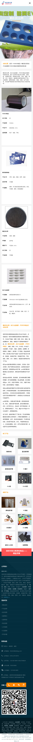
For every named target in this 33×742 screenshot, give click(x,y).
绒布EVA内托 (9, 545)
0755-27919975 (14, 656)
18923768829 (22, 660)
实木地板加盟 (12, 736)
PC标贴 (25, 510)
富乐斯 (27, 736)
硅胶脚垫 (25, 545)
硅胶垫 (23, 736)
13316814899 (14, 660)
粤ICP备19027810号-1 (12, 739)
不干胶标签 (27, 734)
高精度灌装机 (19, 734)
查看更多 (7, 597)
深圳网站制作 (12, 734)
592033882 (13, 665)
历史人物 (18, 736)
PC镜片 (25, 469)
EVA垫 (9, 486)
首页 (10, 63)
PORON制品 (16, 63)
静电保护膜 (9, 510)
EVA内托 (25, 486)
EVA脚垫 (25, 528)
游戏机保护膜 (9, 469)
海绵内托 (9, 451)
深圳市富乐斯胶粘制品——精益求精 (16, 548)
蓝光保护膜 (25, 451)
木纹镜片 (9, 528)
